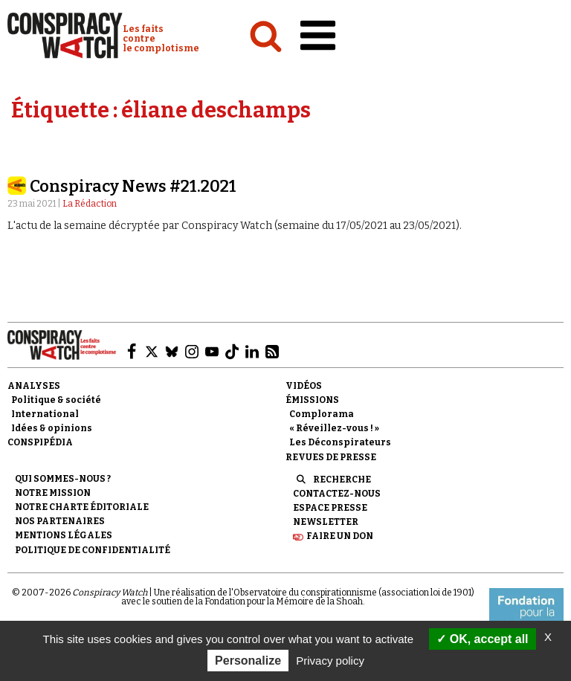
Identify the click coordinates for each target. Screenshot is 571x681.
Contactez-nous (337, 493)
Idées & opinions (51, 428)
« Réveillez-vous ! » (334, 428)
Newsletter (325, 522)
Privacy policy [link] (330, 660)
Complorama (321, 414)
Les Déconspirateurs (340, 442)
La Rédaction (89, 204)
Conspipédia (40, 442)
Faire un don (339, 536)
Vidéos (304, 386)
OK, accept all (482, 639)
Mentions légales (63, 535)
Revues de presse (331, 457)
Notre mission (53, 493)
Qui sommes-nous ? (63, 479)
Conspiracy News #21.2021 (133, 186)
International (45, 414)
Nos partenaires (60, 521)
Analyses (33, 386)
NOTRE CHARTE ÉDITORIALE (82, 507)
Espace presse (330, 508)
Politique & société (56, 400)
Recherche (342, 479)
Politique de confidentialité (92, 550)
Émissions (312, 400)
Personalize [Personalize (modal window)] (248, 660)
